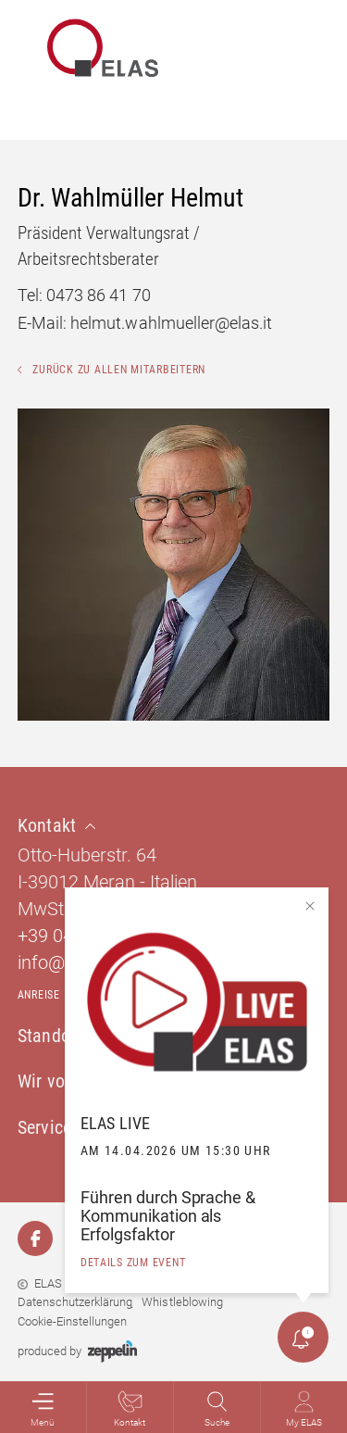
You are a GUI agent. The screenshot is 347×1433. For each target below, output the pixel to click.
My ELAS (304, 1408)
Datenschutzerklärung (75, 1302)
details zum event (133, 1262)
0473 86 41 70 (98, 295)
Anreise (39, 994)
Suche (216, 1408)
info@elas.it (64, 962)
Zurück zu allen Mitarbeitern (111, 369)
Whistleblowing (182, 1302)
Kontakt (129, 1408)
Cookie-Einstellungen (72, 1321)
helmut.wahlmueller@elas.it (171, 323)
